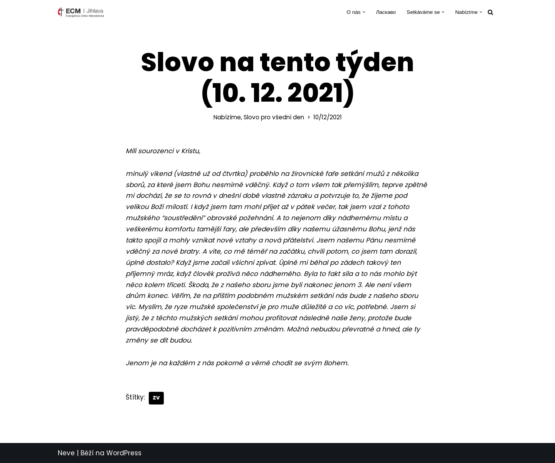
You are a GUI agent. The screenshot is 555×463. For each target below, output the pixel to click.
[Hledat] (490, 12)
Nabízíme (227, 117)
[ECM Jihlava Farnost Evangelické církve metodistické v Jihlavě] (81, 12)
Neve (66, 453)
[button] (364, 12)
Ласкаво (386, 12)
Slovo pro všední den (274, 117)
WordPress (123, 453)
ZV (156, 397)
